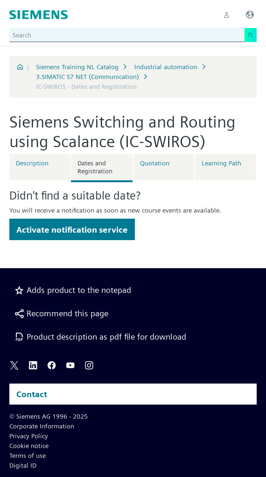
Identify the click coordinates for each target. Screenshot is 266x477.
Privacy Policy (28, 436)
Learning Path (221, 163)
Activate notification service (72, 230)
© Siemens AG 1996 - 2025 (48, 416)
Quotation (154, 163)
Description (32, 163)
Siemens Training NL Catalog (77, 67)
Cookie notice (29, 445)
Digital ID (22, 465)
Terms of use (27, 455)
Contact (31, 394)
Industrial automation (165, 67)
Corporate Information (41, 426)
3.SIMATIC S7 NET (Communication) (87, 76)
